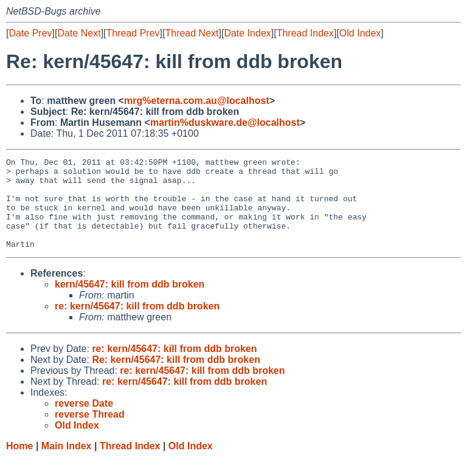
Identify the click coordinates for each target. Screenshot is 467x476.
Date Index (247, 33)
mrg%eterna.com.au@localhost (196, 100)
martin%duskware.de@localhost (225, 122)
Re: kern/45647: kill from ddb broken (176, 378)
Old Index (360, 33)
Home (19, 464)
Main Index (66, 464)
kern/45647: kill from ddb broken (129, 302)
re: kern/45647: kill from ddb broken (137, 324)
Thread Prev (133, 33)
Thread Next (191, 33)
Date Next (78, 33)
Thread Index (305, 33)
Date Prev (30, 33)
